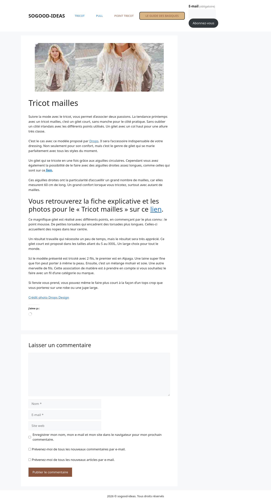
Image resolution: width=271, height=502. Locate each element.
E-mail (202, 6)
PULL (99, 16)
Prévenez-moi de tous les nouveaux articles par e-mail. (73, 459)
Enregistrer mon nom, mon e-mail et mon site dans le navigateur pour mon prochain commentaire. (97, 437)
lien (48, 170)
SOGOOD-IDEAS (46, 15)
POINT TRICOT (124, 16)
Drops (94, 141)
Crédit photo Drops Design (48, 297)
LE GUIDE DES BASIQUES (162, 16)
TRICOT (80, 16)
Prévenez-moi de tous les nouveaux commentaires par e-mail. (79, 449)
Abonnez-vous (203, 23)
